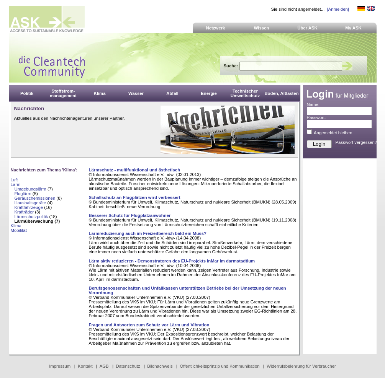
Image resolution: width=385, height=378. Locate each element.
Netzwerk (215, 28)
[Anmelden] (338, 9)
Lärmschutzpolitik (31, 216)
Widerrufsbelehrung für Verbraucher (301, 366)
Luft (14, 180)
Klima (16, 225)
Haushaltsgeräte (30, 202)
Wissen (261, 28)
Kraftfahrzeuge (29, 207)
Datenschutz (128, 366)
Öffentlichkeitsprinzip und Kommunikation (219, 366)
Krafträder (24, 212)
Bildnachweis (159, 366)
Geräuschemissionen (35, 198)
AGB (104, 366)
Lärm (16, 184)
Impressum (59, 366)
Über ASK (307, 28)
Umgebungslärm (30, 189)
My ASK (353, 28)
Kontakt (85, 366)
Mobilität (19, 230)
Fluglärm (23, 193)
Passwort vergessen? (356, 142)
